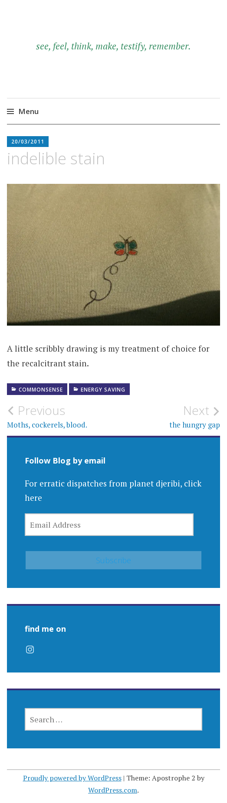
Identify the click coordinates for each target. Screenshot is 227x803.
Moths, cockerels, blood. (60, 416)
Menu (28, 111)
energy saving (103, 389)
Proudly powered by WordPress (72, 778)
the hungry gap (167, 416)
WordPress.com (112, 790)
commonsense (41, 389)
